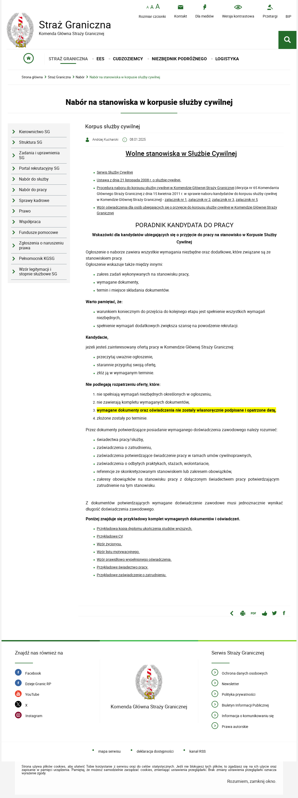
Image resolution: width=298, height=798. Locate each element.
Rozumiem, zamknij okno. (251, 781)
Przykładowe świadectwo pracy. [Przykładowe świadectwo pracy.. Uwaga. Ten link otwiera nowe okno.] (122, 567)
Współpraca (30, 221)
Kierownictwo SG (34, 131)
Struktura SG (30, 142)
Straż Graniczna (71, 24)
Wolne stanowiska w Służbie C (171, 153)
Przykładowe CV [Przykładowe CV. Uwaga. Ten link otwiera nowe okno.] (109, 536)
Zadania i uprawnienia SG (39, 155)
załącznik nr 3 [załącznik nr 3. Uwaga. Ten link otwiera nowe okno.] (223, 199)
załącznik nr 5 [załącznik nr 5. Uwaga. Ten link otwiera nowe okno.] (247, 199)
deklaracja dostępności (155, 751)
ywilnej (226, 153)
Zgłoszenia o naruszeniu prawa (41, 245)
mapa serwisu (109, 751)
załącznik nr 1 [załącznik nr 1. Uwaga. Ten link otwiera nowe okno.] (176, 199)
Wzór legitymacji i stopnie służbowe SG (38, 272)
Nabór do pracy (33, 189)
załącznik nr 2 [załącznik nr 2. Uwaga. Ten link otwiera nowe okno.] (199, 199)
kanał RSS (197, 751)
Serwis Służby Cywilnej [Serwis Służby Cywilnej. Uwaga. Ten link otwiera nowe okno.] (115, 172)
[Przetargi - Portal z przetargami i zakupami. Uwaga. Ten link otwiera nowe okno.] (270, 11)
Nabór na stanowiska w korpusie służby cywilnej (125, 77)
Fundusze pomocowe (38, 232)
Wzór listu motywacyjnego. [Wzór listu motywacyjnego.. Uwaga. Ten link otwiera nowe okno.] (118, 551)
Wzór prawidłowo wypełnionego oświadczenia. (134, 559)
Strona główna (32, 77)
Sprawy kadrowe (34, 200)
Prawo (25, 211)
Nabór (80, 77)
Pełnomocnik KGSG (37, 258)
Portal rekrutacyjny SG (39, 168)
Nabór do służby (34, 179)
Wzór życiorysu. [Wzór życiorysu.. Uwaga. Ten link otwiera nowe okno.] (109, 543)
